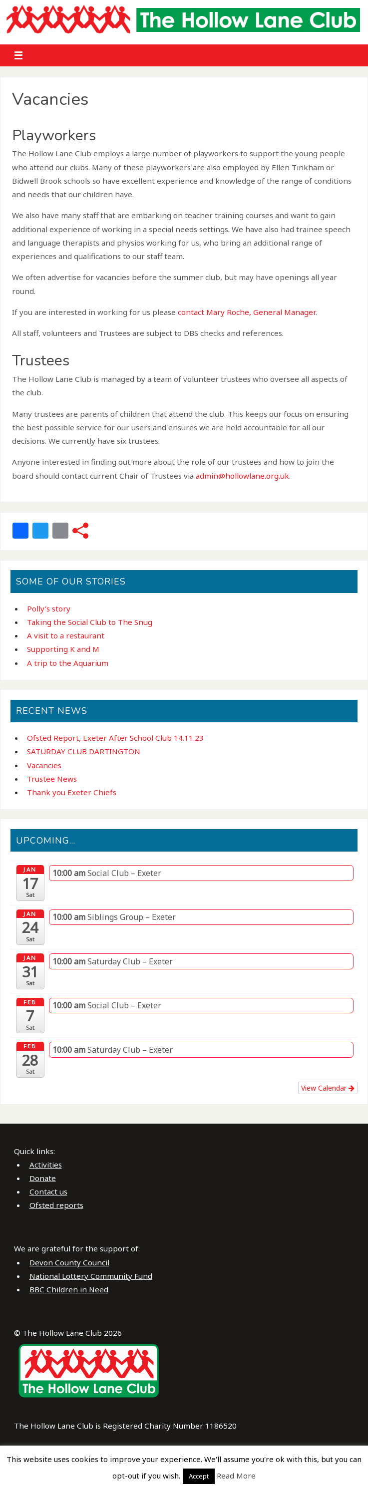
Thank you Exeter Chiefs (71, 792)
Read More (236, 1476)
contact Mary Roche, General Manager (247, 312)
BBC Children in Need (68, 1289)
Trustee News (52, 779)
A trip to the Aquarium (67, 663)
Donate (42, 1178)
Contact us (48, 1191)
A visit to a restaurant (65, 635)
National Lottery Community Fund (90, 1276)
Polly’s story (48, 608)
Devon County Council (69, 1262)
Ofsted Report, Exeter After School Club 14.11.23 (115, 738)
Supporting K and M (63, 649)
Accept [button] (199, 1476)
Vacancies (44, 765)
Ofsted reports (56, 1205)
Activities (45, 1165)
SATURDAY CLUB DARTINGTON (83, 751)
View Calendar (328, 1088)
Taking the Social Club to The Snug (89, 622)
